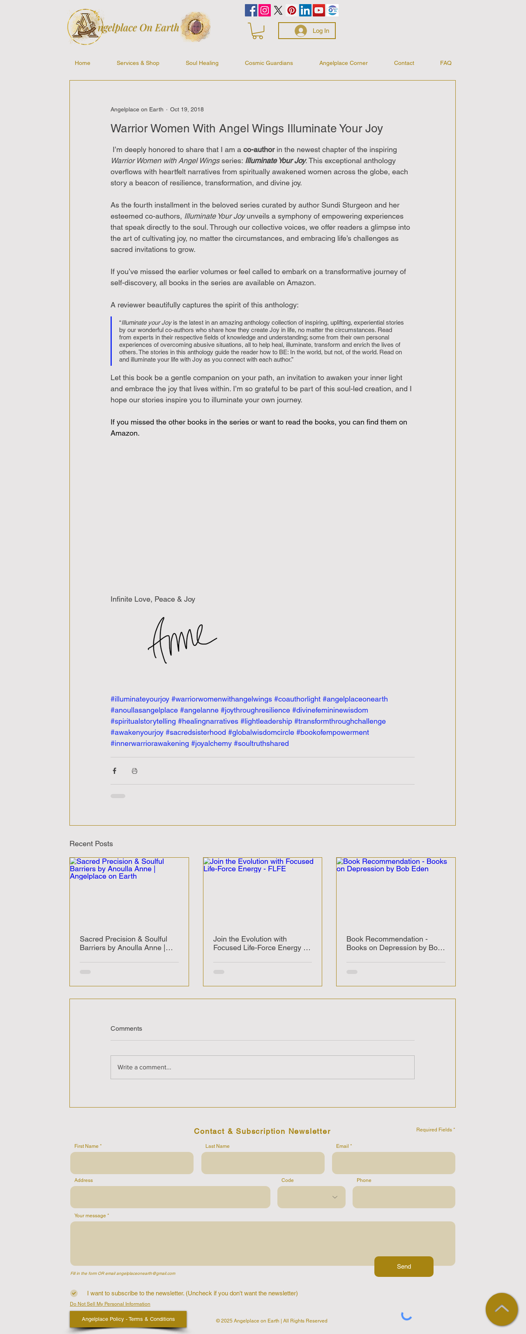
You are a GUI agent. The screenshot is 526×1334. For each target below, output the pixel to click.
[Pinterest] (292, 10)
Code (287, 1180)
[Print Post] (134, 771)
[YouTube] (319, 10)
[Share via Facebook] (114, 771)
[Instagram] (264, 10)
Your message (90, 1215)
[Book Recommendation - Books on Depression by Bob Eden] (396, 891)
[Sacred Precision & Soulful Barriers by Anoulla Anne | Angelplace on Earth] (129, 891)
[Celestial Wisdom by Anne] (278, 10)
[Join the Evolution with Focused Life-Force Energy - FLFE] (262, 891)
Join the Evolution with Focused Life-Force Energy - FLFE (259, 943)
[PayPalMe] (332, 10)
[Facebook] (251, 10)
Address (83, 1180)
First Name (86, 1146)
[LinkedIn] (305, 10)
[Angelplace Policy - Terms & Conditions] (128, 1319)
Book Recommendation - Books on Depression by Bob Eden (394, 943)
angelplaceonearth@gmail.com (145, 1273)
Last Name (217, 1146)
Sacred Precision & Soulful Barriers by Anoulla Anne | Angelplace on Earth (123, 943)
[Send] (404, 1266)
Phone (364, 1180)
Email (342, 1146)
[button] (258, 31)
